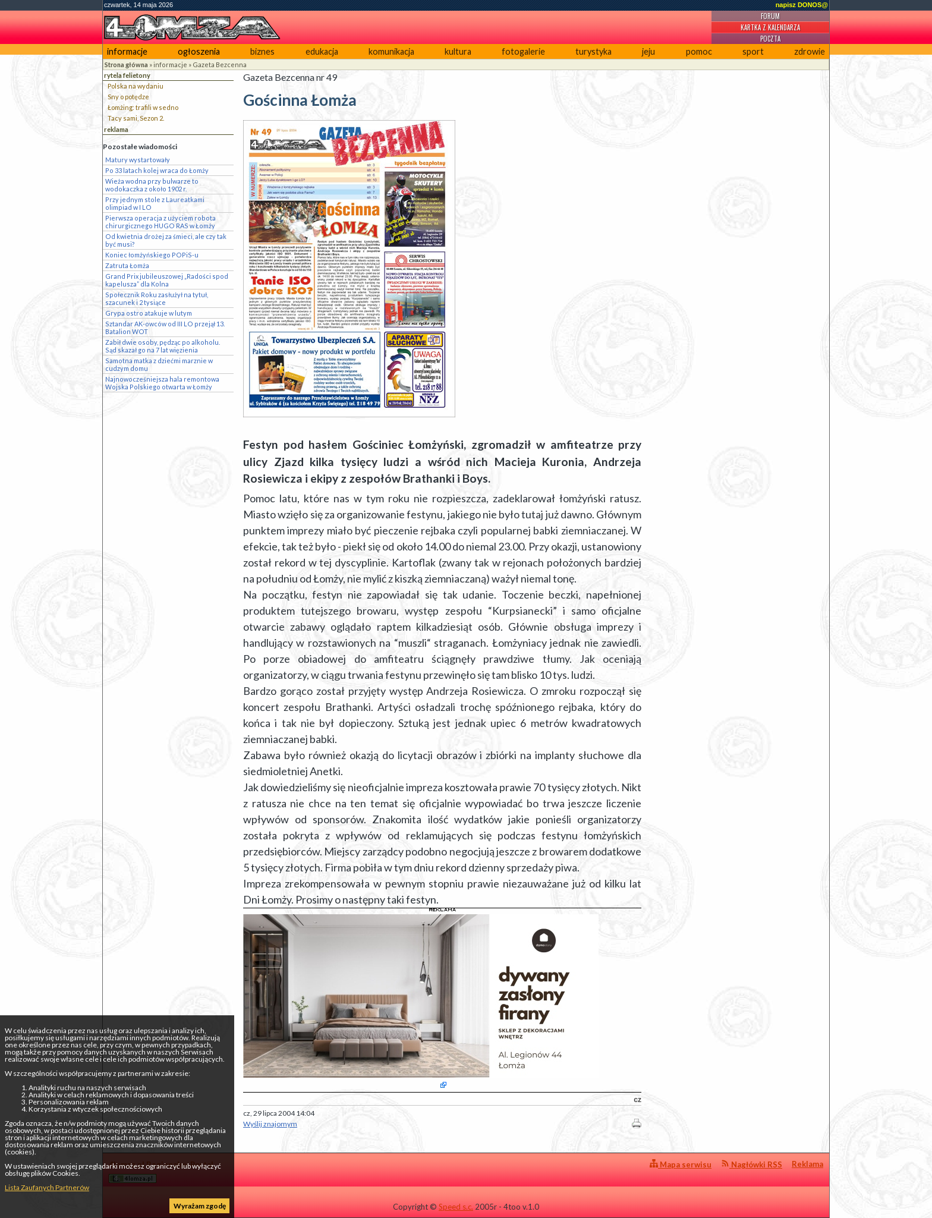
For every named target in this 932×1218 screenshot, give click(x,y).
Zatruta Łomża (127, 265)
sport (753, 51)
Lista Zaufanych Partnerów (47, 1187)
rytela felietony (127, 75)
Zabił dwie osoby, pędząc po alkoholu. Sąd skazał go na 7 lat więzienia (162, 346)
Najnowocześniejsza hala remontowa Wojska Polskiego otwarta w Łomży (162, 383)
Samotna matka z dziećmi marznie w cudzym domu (159, 364)
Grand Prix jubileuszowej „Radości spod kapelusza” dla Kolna (166, 280)
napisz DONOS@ (802, 4)
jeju (648, 51)
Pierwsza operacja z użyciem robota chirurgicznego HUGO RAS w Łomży (160, 221)
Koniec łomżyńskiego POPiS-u (152, 255)
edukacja (322, 51)
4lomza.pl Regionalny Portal (161, 1171)
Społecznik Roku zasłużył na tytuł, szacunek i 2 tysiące (156, 298)
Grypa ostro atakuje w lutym (148, 313)
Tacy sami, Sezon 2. (136, 118)
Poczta (770, 38)
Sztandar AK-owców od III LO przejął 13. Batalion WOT (165, 327)
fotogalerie (523, 51)
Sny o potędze (128, 96)
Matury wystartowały (137, 159)
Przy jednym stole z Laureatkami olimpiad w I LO (154, 203)
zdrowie (809, 51)
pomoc (699, 51)
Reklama (807, 1164)
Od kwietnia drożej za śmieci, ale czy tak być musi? (165, 240)
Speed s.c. (456, 1206)
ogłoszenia (199, 51)
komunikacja (391, 51)
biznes (262, 51)
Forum (770, 16)
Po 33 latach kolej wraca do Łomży (157, 170)
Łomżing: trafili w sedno (143, 107)
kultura (458, 51)
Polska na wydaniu (135, 86)
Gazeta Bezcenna (220, 64)
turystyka (593, 51)
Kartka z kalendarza (770, 27)
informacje (127, 51)
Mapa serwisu (680, 1164)
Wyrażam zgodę (200, 1205)
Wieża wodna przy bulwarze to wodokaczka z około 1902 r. (152, 185)
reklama (116, 129)
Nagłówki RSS (751, 1164)
